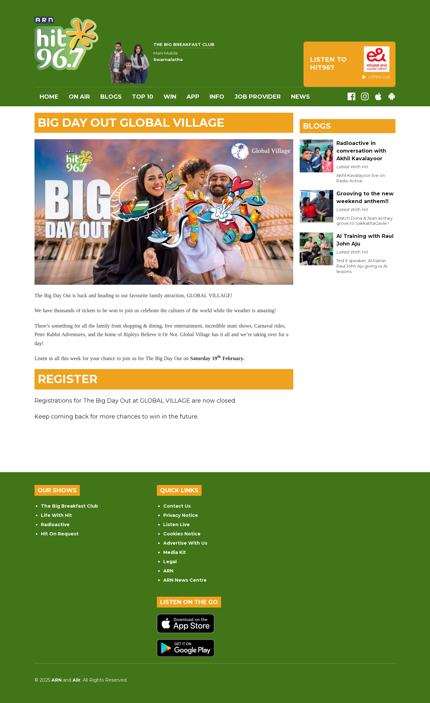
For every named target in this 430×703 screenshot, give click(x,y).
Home (49, 96)
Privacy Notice (180, 515)
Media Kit (174, 552)
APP (193, 96)
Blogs (111, 96)
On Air (79, 96)
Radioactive (55, 524)
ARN (168, 571)
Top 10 (142, 96)
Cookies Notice (182, 534)
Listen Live (176, 524)
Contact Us (177, 506)
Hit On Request (60, 534)
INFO (217, 96)
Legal (170, 561)
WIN (170, 96)
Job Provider (257, 96)
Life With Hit (56, 515)
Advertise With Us (185, 543)
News (300, 96)
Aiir (77, 680)
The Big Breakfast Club (69, 506)
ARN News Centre (185, 580)
